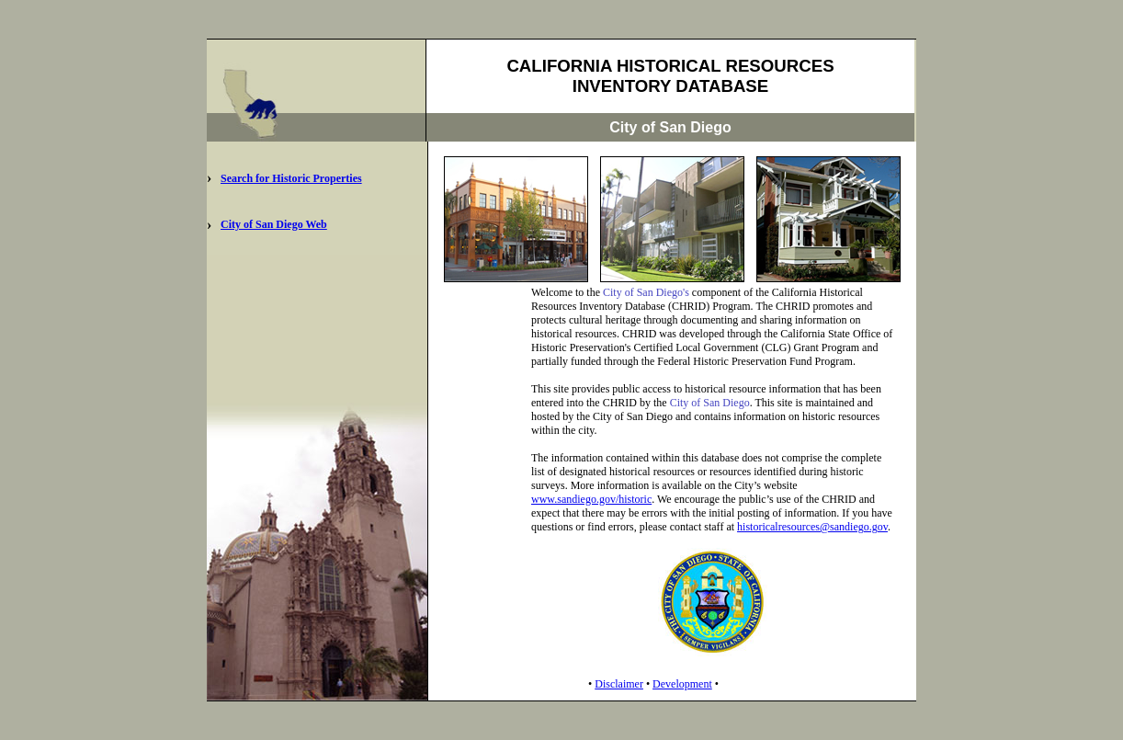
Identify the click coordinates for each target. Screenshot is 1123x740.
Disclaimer (619, 683)
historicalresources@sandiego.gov (812, 526)
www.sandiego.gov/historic (591, 499)
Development (682, 683)
